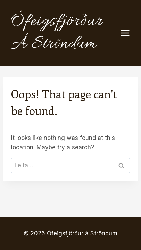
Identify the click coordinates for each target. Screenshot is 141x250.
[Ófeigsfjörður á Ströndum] (63, 33)
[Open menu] (128, 33)
